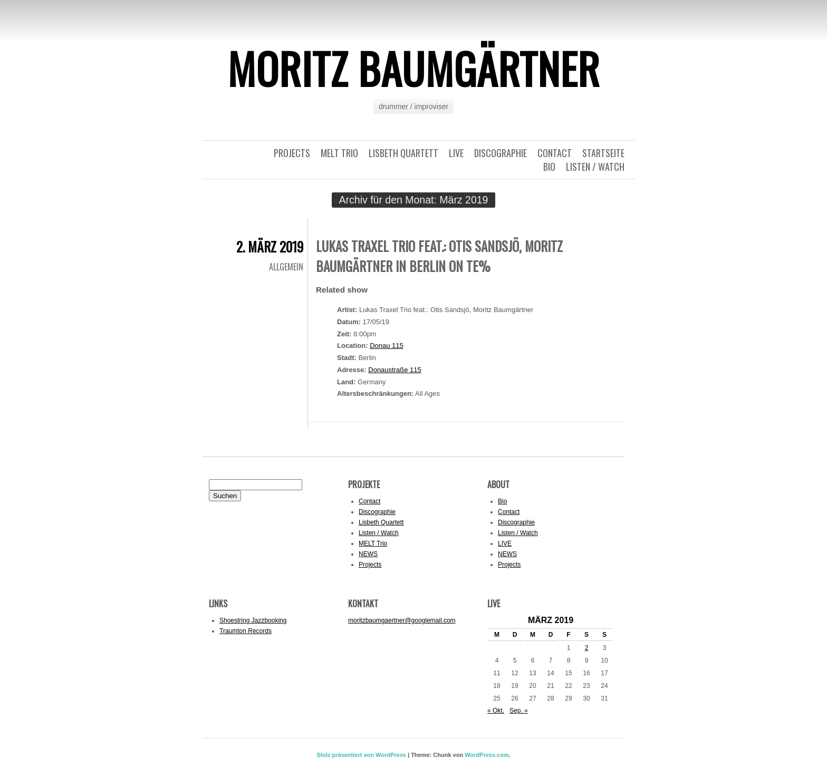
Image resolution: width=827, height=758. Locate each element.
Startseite (603, 153)
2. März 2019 (269, 246)
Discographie (500, 153)
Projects (292, 153)
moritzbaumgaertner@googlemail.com (402, 620)
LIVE (456, 153)
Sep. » (518, 710)
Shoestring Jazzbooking (252, 620)
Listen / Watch (595, 166)
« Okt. (495, 710)
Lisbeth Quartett (403, 153)
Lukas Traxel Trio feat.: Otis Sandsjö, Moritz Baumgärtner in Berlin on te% (439, 256)
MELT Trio (339, 153)
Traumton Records (245, 631)
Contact (554, 153)
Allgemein (286, 266)
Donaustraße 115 (394, 370)
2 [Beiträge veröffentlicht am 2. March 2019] (587, 648)
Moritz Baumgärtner (413, 68)
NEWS (368, 554)
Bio (549, 166)
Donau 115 (386, 345)
